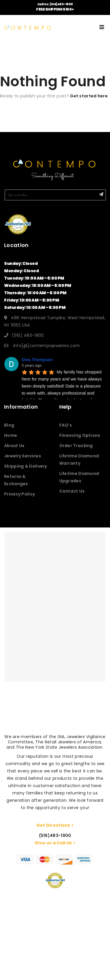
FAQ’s (65, 425)
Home (10, 435)
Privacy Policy (19, 494)
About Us (14, 446)
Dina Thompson (37, 359)
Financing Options (79, 435)
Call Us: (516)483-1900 (55, 4)
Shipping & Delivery (25, 466)
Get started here (89, 96)
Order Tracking (76, 446)
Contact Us (72, 491)
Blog (9, 425)
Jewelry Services (22, 456)
